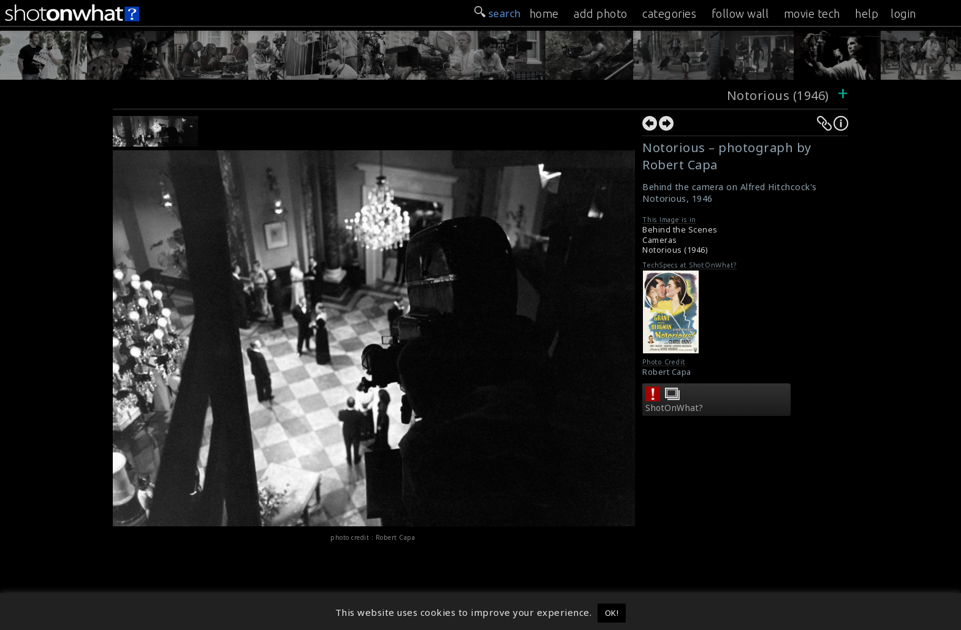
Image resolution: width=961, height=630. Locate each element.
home (544, 13)
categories (669, 13)
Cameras (659, 240)
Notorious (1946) (780, 95)
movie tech (812, 13)
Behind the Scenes (680, 230)
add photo (601, 13)
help (866, 13)
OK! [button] (612, 612)
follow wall (740, 13)
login (903, 13)
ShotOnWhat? (674, 407)
